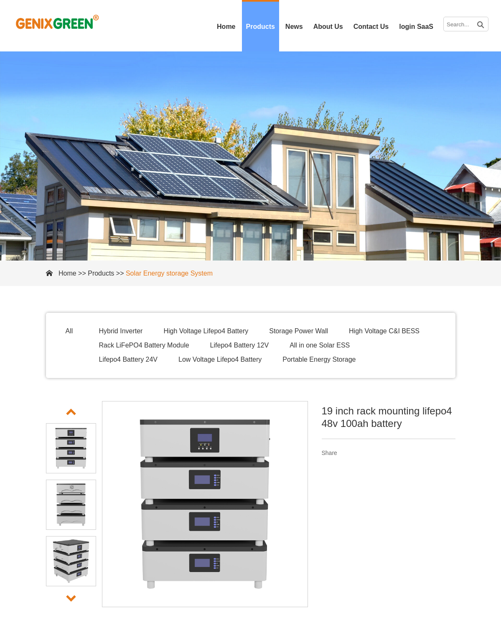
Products (260, 26)
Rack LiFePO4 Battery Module (144, 345)
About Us (328, 26)
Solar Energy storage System (169, 273)
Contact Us (371, 26)
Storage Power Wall (298, 331)
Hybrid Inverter (121, 331)
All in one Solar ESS (320, 345)
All (69, 331)
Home (226, 26)
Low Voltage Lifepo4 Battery (220, 359)
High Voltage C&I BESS (384, 331)
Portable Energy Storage (319, 359)
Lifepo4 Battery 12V (239, 345)
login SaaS (416, 26)
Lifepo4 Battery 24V (128, 359)
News (294, 26)
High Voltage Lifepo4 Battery (205, 331)
